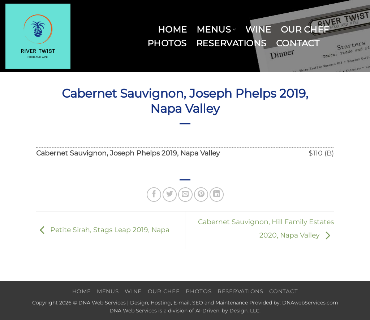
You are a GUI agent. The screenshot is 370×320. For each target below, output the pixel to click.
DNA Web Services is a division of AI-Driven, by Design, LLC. (185, 310)
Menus (216, 29)
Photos (167, 43)
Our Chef (305, 29)
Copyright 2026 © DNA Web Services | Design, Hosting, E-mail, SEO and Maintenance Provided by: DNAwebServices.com (185, 303)
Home (172, 29)
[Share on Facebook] (154, 194)
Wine (258, 29)
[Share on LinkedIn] (217, 194)
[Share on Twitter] (170, 194)
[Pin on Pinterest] (201, 194)
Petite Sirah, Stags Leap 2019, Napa (102, 229)
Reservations (231, 43)
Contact (297, 43)
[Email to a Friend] (185, 194)
